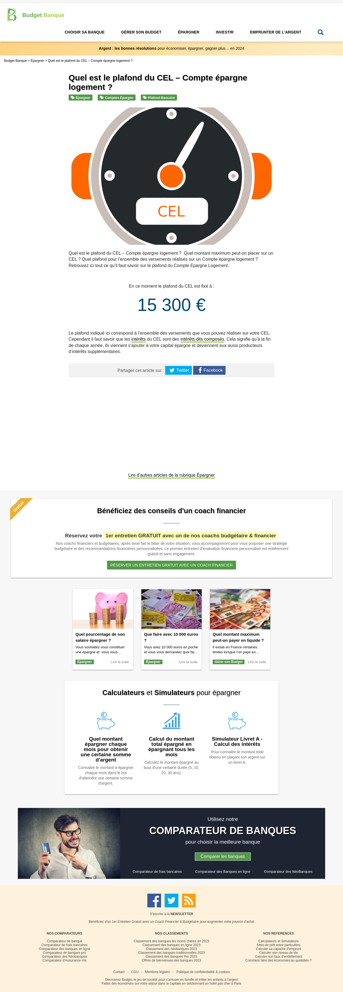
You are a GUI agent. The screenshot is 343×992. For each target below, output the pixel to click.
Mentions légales (157, 972)
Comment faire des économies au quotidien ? (278, 960)
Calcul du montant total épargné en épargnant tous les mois (171, 746)
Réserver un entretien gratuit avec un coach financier (171, 565)
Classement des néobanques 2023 (171, 949)
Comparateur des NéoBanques (288, 871)
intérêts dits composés (202, 339)
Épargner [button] (188, 32)
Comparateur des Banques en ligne (222, 871)
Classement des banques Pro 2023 (171, 956)
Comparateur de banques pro (64, 953)
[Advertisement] (171, 425)
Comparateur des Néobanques (64, 956)
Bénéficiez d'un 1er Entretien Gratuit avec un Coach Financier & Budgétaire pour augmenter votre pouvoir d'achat (171, 922)
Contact (119, 972)
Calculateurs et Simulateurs (278, 941)
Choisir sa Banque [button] (84, 32)
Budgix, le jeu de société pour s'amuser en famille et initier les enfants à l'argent (180, 980)
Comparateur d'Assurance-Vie (64, 960)
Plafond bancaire (159, 98)
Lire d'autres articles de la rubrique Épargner (171, 475)
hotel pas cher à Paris (225, 983)
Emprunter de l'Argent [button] (275, 32)
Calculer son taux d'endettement (278, 956)
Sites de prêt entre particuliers (278, 945)
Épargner (80, 98)
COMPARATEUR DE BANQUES (222, 830)
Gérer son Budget (228, 662)
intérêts (138, 339)
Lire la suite (120, 662)
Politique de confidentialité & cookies (203, 972)
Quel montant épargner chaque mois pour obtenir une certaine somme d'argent (106, 749)
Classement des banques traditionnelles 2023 (171, 953)
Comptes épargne (116, 98)
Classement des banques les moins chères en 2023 (171, 941)
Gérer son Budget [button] (141, 32)
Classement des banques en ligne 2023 (172, 945)
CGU (135, 972)
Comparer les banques (223, 856)
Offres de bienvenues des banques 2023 (171, 960)
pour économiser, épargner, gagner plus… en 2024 (171, 48)
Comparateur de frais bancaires (157, 871)
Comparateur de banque (64, 941)
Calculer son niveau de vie (278, 953)
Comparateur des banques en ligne (64, 949)
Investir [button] (225, 32)
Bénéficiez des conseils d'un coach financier (171, 511)
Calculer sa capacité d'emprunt (278, 949)
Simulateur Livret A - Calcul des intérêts (237, 741)
